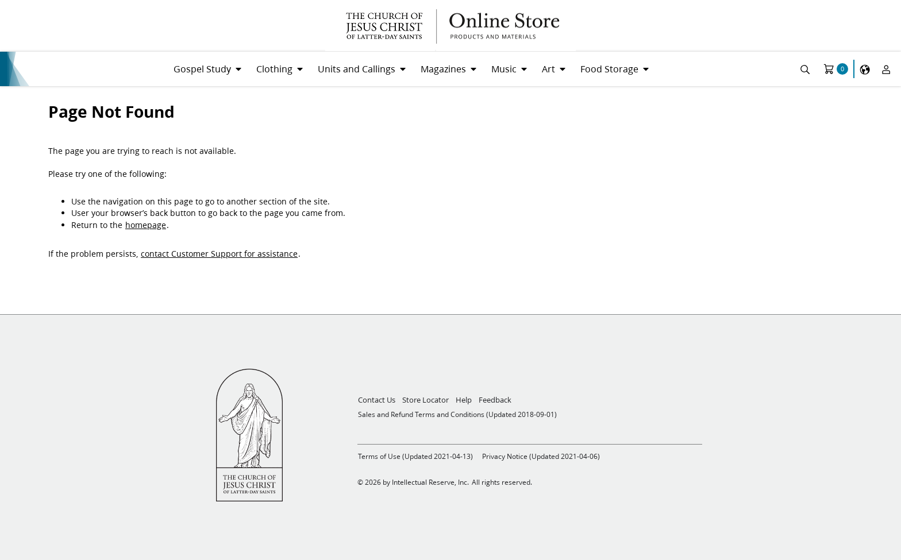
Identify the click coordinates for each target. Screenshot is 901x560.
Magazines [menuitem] (443, 68)
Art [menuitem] (548, 68)
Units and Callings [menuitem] (356, 68)
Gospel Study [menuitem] (202, 68)
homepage (145, 225)
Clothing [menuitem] (274, 68)
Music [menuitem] (504, 68)
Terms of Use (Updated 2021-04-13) (415, 456)
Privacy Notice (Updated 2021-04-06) (541, 456)
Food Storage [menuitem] (609, 68)
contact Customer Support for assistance (219, 254)
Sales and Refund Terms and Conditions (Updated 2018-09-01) (457, 414)
